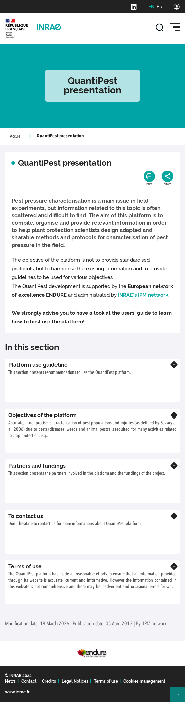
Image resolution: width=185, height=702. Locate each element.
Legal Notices (75, 681)
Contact (29, 681)
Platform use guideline (38, 365)
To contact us (25, 516)
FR (159, 6)
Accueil (16, 136)
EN (151, 6)
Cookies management (144, 681)
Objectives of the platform (42, 415)
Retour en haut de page (180, 697)
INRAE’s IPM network (143, 295)
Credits (49, 681)
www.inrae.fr (17, 692)
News (10, 681)
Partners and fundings (37, 466)
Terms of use (25, 566)
